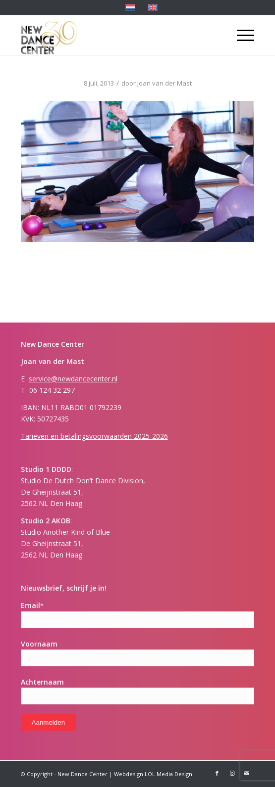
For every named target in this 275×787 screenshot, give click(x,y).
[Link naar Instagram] (231, 773)
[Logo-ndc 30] (114, 35)
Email (32, 605)
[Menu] (240, 35)
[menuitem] (240, 35)
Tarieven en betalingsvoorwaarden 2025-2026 (94, 436)
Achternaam (42, 682)
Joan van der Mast (164, 83)
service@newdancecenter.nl (73, 378)
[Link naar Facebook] (217, 773)
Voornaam (39, 643)
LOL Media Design (168, 774)
